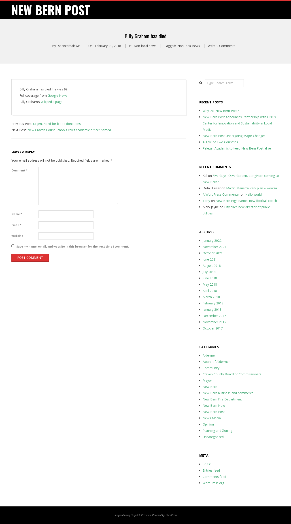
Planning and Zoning (217, 430)
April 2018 (210, 291)
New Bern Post (214, 412)
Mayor (207, 380)
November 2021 (214, 247)
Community (211, 368)
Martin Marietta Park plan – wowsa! (252, 188)
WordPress (171, 515)
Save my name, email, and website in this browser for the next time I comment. (72, 246)
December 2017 (214, 316)
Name (16, 214)
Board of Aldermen (216, 361)
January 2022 (212, 240)
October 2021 (213, 253)
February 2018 (213, 303)
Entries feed (211, 470)
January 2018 (212, 309)
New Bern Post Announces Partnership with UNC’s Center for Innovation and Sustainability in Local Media (239, 123)
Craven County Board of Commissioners (232, 374)
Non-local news (145, 46)
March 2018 (211, 297)
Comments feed (214, 477)
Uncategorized (213, 437)
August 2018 (212, 265)
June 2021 (210, 259)
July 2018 (209, 272)
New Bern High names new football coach (246, 201)
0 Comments (226, 46)
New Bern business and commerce (228, 393)
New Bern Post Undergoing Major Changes (234, 136)
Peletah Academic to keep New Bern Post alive (237, 148)
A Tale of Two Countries (220, 142)
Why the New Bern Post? (221, 111)
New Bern (210, 387)
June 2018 (210, 278)
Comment (19, 170)
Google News (57, 95)
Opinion (208, 424)
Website (17, 236)
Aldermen (210, 355)
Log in (207, 464)
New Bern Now (214, 405)
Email (16, 225)
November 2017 (214, 322)
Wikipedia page (51, 102)
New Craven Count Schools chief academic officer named (69, 130)
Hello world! (253, 194)
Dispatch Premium (141, 515)
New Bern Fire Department (222, 399)
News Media (212, 418)
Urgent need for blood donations (57, 124)
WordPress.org (213, 483)
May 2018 (210, 284)
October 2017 (213, 328)
